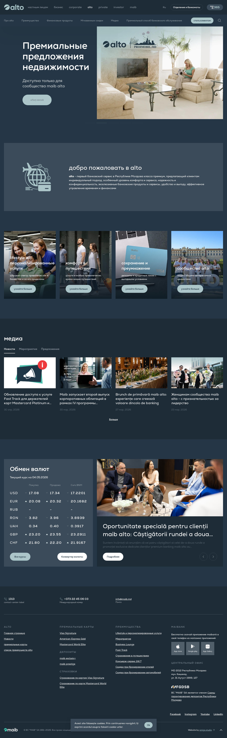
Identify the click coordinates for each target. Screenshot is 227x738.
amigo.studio (205, 730)
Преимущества (30, 20)
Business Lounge (125, 644)
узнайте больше (23, 288)
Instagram (191, 714)
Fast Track (121, 650)
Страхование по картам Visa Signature (82, 677)
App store (178, 651)
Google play (192, 651)
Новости (8, 638)
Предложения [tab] (50, 349)
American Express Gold (73, 638)
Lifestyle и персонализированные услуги (139, 633)
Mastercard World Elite (73, 644)
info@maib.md (124, 599)
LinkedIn (218, 714)
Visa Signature (68, 633)
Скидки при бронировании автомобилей (138, 672)
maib (133, 7)
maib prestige (67, 663)
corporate (75, 7)
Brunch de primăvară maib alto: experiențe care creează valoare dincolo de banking (141, 398)
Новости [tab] (9, 349)
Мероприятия (123, 638)
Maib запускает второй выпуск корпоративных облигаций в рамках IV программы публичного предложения (85, 400)
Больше (113, 419)
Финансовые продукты (60, 20)
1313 (12, 599)
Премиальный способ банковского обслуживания (154, 20)
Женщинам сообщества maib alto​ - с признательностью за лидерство (195, 398)
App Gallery (207, 651)
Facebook (175, 714)
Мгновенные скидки (92, 20)
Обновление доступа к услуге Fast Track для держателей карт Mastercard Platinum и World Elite (28, 400)
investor (119, 7)
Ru (164, 7)
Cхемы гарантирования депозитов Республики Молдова (193, 696)
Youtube (205, 714)
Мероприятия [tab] (28, 349)
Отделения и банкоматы (186, 7)
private (103, 7)
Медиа (115, 20)
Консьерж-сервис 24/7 (129, 661)
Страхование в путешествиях (132, 655)
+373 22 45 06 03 (76, 599)
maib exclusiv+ (68, 658)
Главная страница (14, 633)
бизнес (58, 7)
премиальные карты (15, 644)
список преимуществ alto (18, 650)
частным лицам (38, 7)
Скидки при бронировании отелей (135, 666)
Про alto (9, 20)
